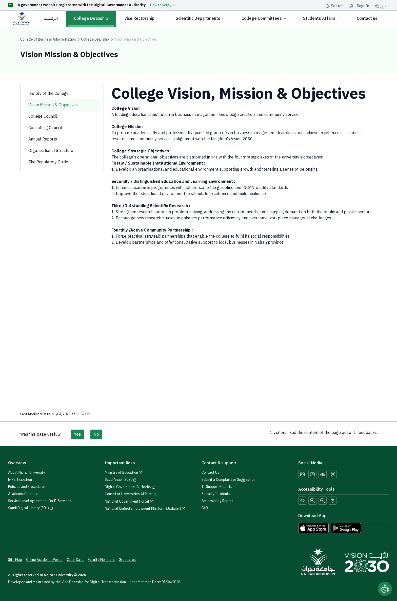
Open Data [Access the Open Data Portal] (75, 559)
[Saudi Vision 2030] (367, 563)
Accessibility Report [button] (217, 501)
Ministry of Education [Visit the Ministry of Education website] (123, 472)
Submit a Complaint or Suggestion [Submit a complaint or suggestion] (228, 479)
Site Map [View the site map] (15, 559)
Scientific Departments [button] (200, 18)
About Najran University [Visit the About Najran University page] (26, 472)
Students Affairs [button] (322, 18)
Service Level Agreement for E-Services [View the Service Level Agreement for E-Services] (39, 501)
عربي (381, 6)
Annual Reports (42, 139)
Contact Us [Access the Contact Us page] (210, 472)
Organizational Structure (50, 151)
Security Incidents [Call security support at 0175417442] (216, 494)
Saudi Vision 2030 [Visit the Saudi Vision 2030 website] (121, 479)
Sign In (363, 6)
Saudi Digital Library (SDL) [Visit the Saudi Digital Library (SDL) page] (30, 508)
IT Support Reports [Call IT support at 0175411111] (217, 486)
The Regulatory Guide (48, 162)
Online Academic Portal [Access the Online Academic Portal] (44, 559)
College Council (42, 116)
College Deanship (91, 18)
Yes (77, 434)
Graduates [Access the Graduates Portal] (127, 559)
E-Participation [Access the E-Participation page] (20, 479)
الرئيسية (51, 18)
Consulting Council (45, 128)
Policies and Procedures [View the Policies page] (27, 486)
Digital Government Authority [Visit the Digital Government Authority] (130, 487)
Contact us (367, 18)
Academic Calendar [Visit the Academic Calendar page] (23, 494)
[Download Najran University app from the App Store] (313, 528)
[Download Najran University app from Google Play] (346, 528)
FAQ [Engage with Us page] (205, 508)
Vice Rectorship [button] (142, 18)
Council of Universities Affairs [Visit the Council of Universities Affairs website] (130, 494)
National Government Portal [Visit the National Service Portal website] (129, 501)
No (96, 434)
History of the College (48, 94)
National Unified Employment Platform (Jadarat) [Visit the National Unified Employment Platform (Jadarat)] (145, 508)
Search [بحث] (334, 6)
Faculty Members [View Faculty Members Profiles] (101, 559)
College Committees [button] (264, 18)
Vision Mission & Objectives (53, 105)
